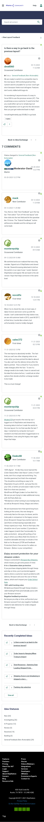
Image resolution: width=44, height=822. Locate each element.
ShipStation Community (15, 5)
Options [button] (40, 37)
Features (5, 759)
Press (23, 759)
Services (24, 769)
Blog (4, 779)
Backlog (7, 736)
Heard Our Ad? (8, 766)
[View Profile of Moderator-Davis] (23, 168)
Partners (5, 761)
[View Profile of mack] (15, 198)
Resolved (7, 732)
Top (4, 816)
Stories (24, 761)
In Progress (8, 724)
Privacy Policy (22, 801)
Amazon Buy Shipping (29, 560)
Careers (5, 776)
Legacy (8, 119)
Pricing (5, 764)
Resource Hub (7, 781)
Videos (24, 764)
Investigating (9, 720)
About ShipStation (9, 774)
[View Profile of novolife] (16, 295)
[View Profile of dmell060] (9, 66)
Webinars (30, 764)
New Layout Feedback (11, 37)
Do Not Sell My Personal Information (22, 804)
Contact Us (25, 779)
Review (7, 728)
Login (4, 769)
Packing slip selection (22, 687)
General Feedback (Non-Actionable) (25, 76)
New (6, 716)
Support (5, 771)
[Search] (22, 22)
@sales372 (8, 420)
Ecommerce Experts (29, 776)
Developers (25, 771)
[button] (4, 124)
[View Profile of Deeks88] (17, 456)
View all (11, 695)
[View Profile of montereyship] (11, 248)
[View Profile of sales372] (17, 339)
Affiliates (24, 774)
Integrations (26, 766)
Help (34, 5)
